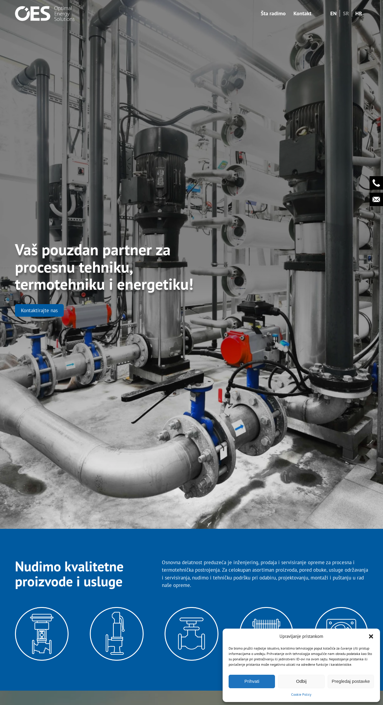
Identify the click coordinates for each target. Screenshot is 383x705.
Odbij (301, 681)
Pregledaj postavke (351, 681)
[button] (371, 636)
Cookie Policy (301, 694)
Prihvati (251, 681)
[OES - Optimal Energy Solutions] (45, 13)
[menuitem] (273, 13)
